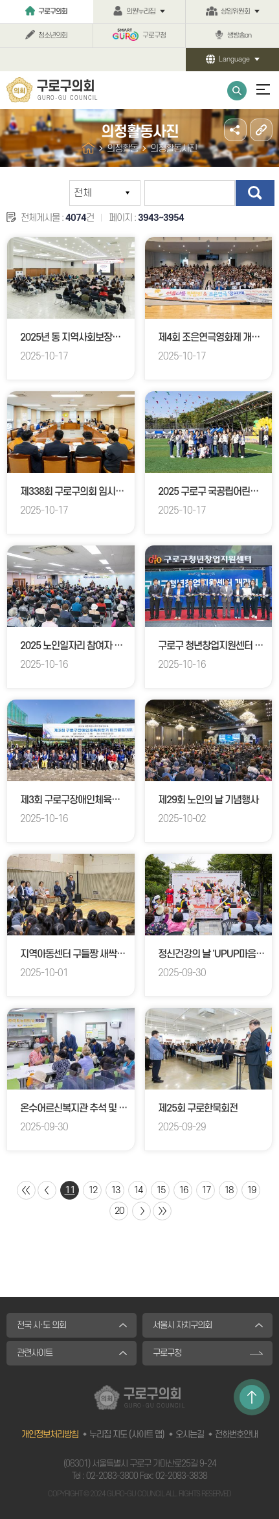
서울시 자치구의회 (182, 1325)
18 (228, 1190)
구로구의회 (52, 12)
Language (234, 59)
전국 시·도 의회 (41, 1325)
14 (137, 1190)
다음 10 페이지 (141, 1211)
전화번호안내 (236, 1434)
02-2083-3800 (112, 1476)
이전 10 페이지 (47, 1190)
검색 (255, 193)
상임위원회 (235, 12)
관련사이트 (34, 1353)
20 (119, 1210)
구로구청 (154, 36)
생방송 (239, 36)
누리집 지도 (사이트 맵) (126, 1434)
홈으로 (88, 148)
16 (183, 1190)
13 (115, 1190)
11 (70, 1190)
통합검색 (237, 90)
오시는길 (189, 1434)
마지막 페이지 (162, 1211)
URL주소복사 (261, 130)
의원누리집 (140, 12)
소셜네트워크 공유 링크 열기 (235, 130)
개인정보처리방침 (49, 1434)
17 (205, 1190)
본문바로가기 (0, 0)
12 (92, 1190)
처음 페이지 (26, 1190)
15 (160, 1190)
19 (251, 1190)
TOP (252, 1397)
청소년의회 (52, 36)
